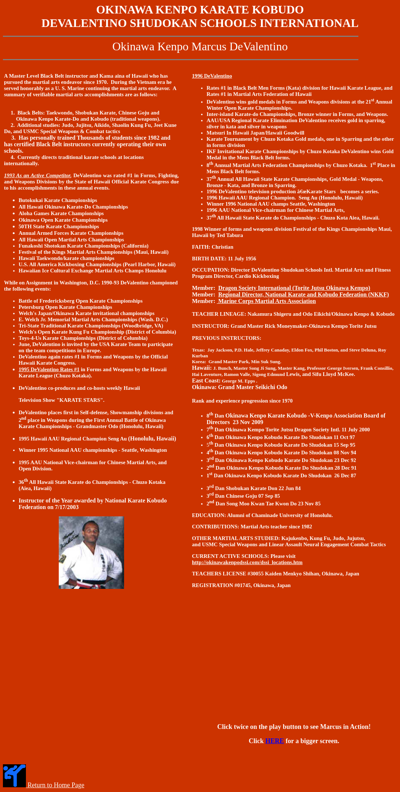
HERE (274, 741)
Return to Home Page (55, 785)
